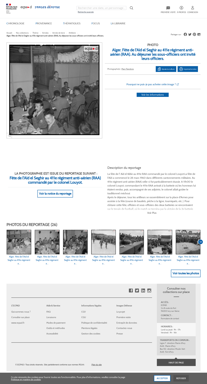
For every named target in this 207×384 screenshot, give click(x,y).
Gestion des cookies (90, 317)
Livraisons (51, 301)
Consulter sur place (20, 301)
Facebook (131, 275)
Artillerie (72, 33)
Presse (119, 317)
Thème (35, 33)
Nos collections (22, 33)
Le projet (120, 295)
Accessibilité (52, 317)
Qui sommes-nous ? (21, 295)
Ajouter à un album (166, 69)
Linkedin (143, 275)
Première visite (123, 301)
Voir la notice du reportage (55, 190)
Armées (45, 33)
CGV (83, 295)
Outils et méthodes (55, 312)
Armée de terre (58, 33)
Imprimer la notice (187, 69)
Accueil (9, 33)
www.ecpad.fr (18, 306)
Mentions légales (89, 312)
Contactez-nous (124, 312)
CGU (83, 301)
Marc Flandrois (127, 69)
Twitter (137, 275)
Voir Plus (152, 196)
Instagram (149, 275)
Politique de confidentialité (94, 306)
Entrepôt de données (126, 306)
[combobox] (101, 8)
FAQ (48, 295)
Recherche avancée (86, 12)
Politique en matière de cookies (26, 379)
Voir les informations (152, 98)
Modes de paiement (55, 306)
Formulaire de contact (170, 302)
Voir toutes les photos (186, 257)
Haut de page (176, 346)
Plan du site (97, 349)
